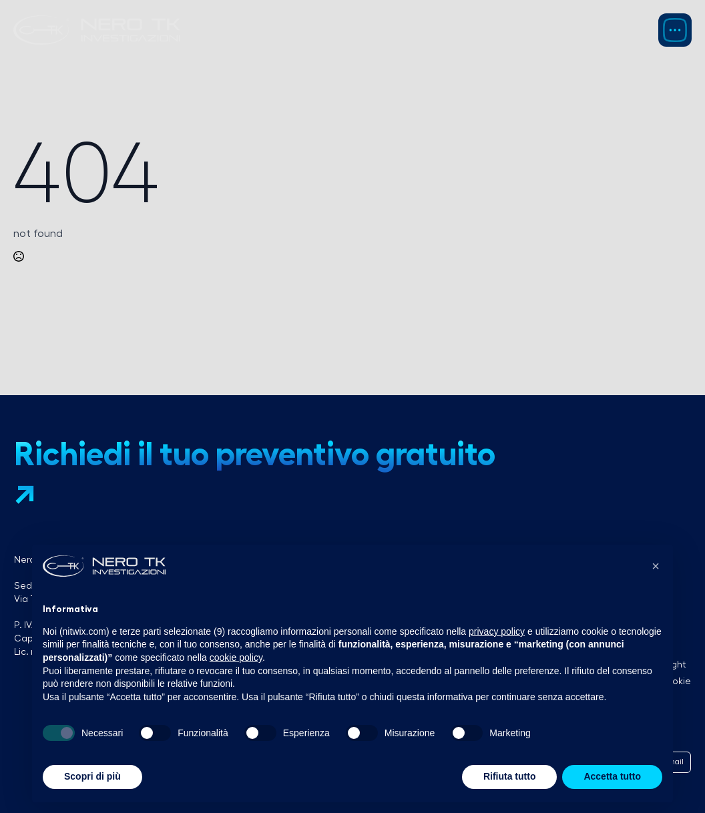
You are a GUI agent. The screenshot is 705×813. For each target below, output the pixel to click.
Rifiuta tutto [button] (509, 776)
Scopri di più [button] (92, 776)
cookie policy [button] (236, 657)
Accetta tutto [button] (612, 776)
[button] (655, 566)
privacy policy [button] (497, 631)
